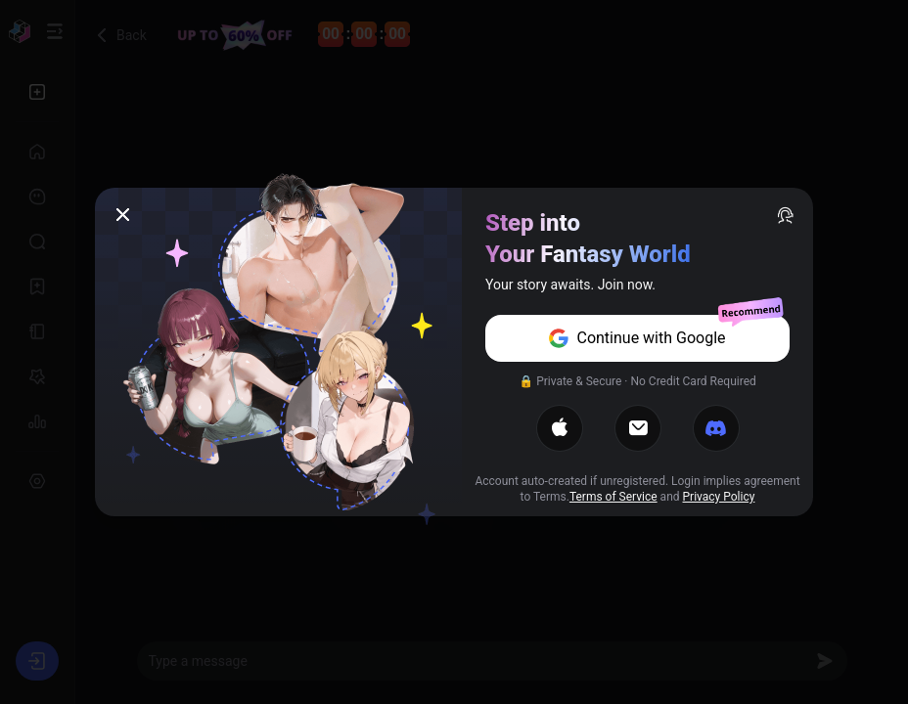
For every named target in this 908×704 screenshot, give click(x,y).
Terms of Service (613, 497)
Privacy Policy (719, 497)
